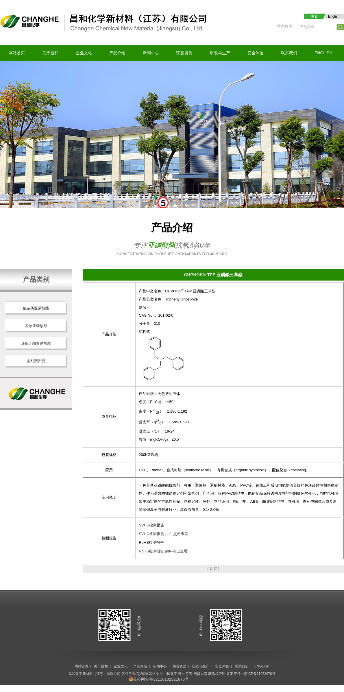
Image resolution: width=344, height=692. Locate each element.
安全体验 (255, 53)
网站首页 (17, 53)
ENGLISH (323, 53)
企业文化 (84, 53)
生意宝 (187, 674)
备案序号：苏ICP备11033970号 (251, 674)
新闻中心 (151, 53)
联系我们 (289, 53)
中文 (314, 16)
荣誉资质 (184, 53)
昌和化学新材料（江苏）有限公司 (95, 674)
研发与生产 (220, 53)
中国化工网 (172, 674)
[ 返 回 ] (213, 569)
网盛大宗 (200, 674)
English (333, 16)
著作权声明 (216, 674)
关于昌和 (50, 53)
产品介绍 (117, 53)
